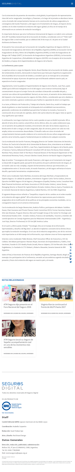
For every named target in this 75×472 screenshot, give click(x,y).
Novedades (30, 313)
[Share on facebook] (70, 244)
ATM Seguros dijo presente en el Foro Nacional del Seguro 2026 (18, 305)
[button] (72, 3)
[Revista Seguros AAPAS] (11, 4)
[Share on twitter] (70, 247)
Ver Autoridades (8, 413)
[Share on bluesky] (70, 259)
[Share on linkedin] (70, 253)
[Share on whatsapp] (70, 256)
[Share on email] (70, 262)
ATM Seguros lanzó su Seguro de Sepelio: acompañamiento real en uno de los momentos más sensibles (18, 343)
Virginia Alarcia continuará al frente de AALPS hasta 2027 (54, 305)
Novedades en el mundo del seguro (15, 313)
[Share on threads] (70, 250)
